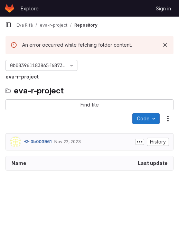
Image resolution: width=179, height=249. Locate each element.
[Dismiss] (165, 45)
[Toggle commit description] (139, 142)
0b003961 (37, 141)
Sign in (163, 8)
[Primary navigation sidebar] (8, 24)
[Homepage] (9, 8)
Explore (30, 8)
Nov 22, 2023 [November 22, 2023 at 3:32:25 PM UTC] (67, 141)
